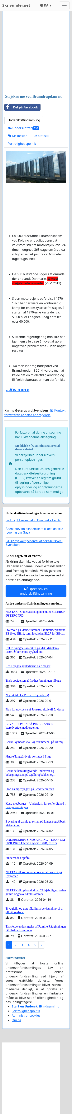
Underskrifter (23, 128)
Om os (16, 1020)
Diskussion (17, 136)
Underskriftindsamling (24, 120)
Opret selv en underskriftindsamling (36, 591)
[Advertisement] (36, 53)
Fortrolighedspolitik (22, 144)
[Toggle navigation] (64, 5)
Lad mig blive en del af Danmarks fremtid (33, 520)
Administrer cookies (26, 1015)
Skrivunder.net (16, 5)
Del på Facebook (21, 107)
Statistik (41, 136)
